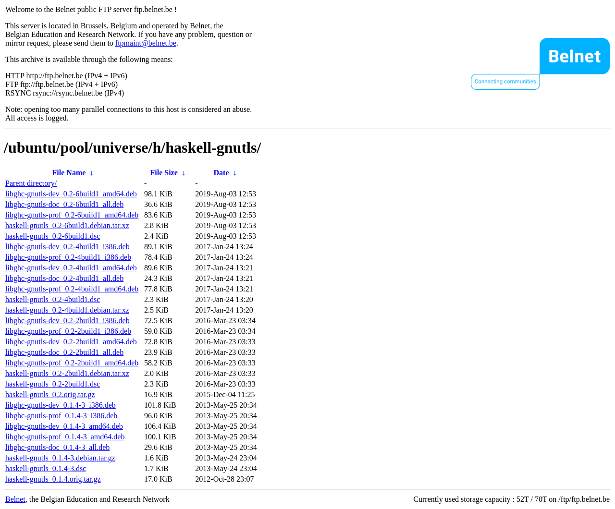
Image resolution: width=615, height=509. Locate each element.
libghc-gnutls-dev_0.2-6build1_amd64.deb (71, 194)
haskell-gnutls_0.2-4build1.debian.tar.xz (67, 310)
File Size (163, 173)
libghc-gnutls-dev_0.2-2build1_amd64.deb (71, 342)
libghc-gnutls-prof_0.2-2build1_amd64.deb (71, 363)
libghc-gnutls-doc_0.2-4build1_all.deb (64, 278)
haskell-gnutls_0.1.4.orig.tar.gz (53, 479)
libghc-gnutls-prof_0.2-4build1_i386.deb (68, 257)
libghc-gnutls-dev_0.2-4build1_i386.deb (67, 246)
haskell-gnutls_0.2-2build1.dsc (52, 384)
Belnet (15, 499)
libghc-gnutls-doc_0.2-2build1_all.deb (64, 352)
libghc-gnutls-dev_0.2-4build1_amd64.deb (71, 268)
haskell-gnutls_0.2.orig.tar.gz (50, 394)
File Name (69, 173)
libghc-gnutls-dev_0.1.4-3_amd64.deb (64, 426)
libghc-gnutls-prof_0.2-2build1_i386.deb (68, 331)
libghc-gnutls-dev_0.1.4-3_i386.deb (60, 405)
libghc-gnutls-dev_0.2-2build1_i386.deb (67, 320)
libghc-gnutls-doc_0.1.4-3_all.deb (57, 447)
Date (221, 173)
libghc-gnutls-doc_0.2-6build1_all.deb (64, 204)
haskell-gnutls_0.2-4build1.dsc (52, 299)
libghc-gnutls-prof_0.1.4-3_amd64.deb (64, 437)
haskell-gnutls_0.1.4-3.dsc (45, 468)
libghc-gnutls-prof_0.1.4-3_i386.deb (61, 416)
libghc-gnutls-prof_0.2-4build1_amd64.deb (71, 289)
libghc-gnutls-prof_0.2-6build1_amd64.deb (71, 215)
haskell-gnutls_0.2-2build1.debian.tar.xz (67, 373)
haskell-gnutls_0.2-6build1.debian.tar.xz (67, 225)
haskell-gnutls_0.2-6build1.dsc (52, 236)
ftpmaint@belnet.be (145, 43)
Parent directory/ (31, 183)
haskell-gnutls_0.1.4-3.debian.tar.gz (60, 458)
